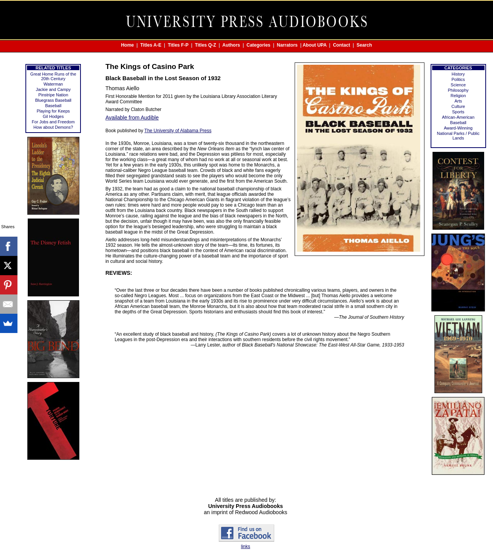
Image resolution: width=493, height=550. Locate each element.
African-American (458, 117)
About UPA (315, 45)
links (245, 546)
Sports (458, 111)
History (458, 74)
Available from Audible (132, 117)
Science (458, 84)
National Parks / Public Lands (458, 135)
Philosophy (458, 90)
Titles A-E (150, 45)
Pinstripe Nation (53, 95)
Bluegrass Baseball (53, 100)
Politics (458, 79)
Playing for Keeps (53, 111)
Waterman (53, 84)
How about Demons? (53, 127)
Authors (231, 45)
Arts (458, 101)
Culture (458, 106)
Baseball (53, 105)
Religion (458, 95)
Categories (258, 45)
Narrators (287, 45)
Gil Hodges (53, 116)
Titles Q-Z (205, 45)
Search (364, 45)
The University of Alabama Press (177, 130)
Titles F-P (178, 45)
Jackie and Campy (53, 89)
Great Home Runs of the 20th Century (53, 76)
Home (127, 45)
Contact (341, 45)
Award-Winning (458, 128)
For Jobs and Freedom (53, 121)
